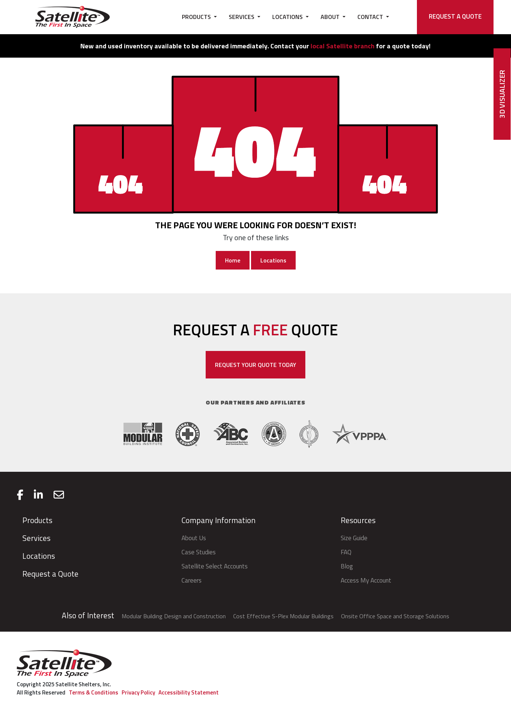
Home (232, 260)
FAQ (346, 552)
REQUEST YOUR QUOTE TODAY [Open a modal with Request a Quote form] (255, 364)
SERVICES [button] (242, 16)
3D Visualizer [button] (502, 94)
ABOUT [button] (331, 16)
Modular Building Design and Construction (174, 616)
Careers (191, 580)
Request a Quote (50, 574)
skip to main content (8, 4)
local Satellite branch (343, 46)
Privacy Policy (138, 692)
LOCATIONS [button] (288, 16)
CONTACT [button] (371, 16)
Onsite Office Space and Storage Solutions (395, 616)
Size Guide (354, 538)
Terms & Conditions (93, 692)
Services (36, 538)
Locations (273, 260)
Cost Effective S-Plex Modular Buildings (283, 616)
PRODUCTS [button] (197, 16)
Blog (347, 566)
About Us (193, 538)
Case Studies (198, 552)
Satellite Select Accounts (214, 566)
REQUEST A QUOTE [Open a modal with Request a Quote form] (455, 16)
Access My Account (366, 580)
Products (37, 520)
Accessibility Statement (188, 692)
